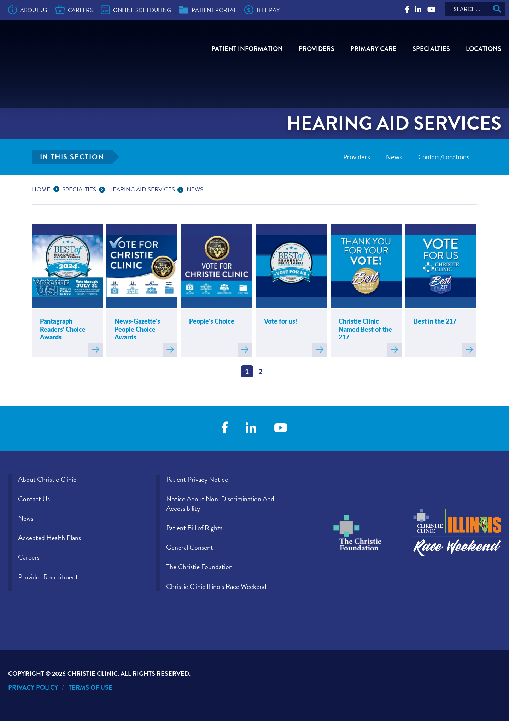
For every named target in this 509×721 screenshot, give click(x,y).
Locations (483, 48)
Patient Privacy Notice (197, 479)
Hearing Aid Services (141, 189)
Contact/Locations (443, 156)
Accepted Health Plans (49, 537)
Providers (316, 48)
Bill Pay (262, 9)
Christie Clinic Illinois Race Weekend (216, 586)
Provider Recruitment (48, 577)
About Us (28, 9)
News (394, 156)
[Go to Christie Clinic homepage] (79, 52)
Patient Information (247, 48)
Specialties (431, 48)
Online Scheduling (136, 9)
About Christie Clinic (47, 479)
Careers (74, 9)
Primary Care (373, 48)
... (58, 188)
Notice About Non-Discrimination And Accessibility (220, 504)
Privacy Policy (33, 687)
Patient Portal (207, 9)
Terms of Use (90, 687)
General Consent (189, 547)
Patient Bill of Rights (194, 527)
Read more (95, 350)
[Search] (475, 9)
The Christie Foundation (199, 566)
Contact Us (34, 499)
